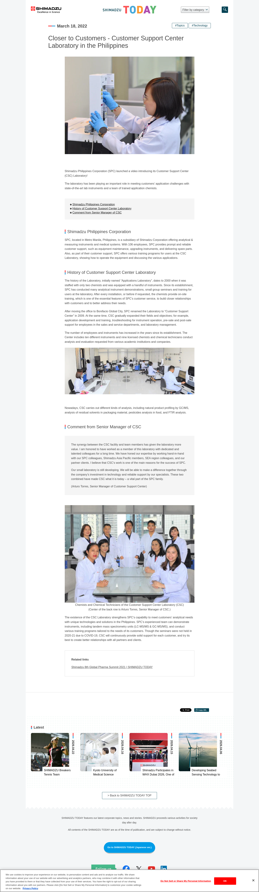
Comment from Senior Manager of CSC (97, 212)
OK (225, 881)
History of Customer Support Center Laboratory (101, 208)
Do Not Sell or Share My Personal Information (185, 881)
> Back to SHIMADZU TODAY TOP (129, 795)
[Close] (253, 881)
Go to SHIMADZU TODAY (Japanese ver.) (129, 847)
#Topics (180, 25)
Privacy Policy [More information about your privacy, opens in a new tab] (30, 889)
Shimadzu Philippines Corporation (93, 204)
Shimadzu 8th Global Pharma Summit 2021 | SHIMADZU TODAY (112, 667)
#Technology (200, 25)
